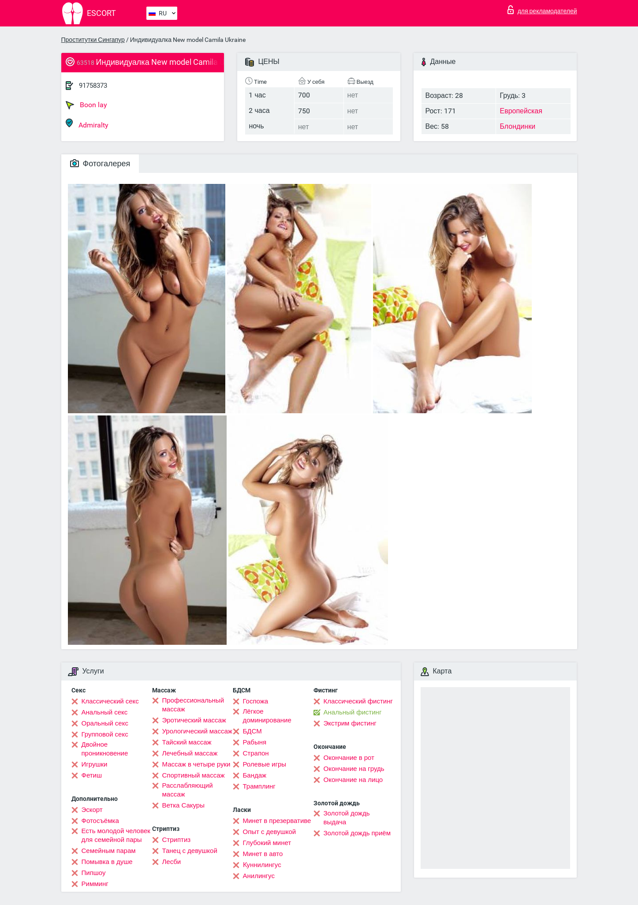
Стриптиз (176, 840)
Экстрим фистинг (350, 723)
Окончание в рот (349, 758)
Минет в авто (263, 854)
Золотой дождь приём (357, 833)
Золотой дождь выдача (347, 817)
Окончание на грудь (354, 769)
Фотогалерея (100, 163)
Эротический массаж (194, 720)
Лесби (171, 862)
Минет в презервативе (277, 821)
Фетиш (92, 775)
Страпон (256, 753)
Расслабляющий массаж (187, 790)
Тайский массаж (187, 742)
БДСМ (252, 731)
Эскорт (92, 810)
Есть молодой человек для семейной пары (116, 835)
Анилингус (259, 876)
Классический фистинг (358, 701)
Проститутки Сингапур (93, 39)
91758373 (93, 86)
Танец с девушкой (189, 851)
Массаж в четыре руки (196, 764)
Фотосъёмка (100, 821)
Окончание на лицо (353, 780)
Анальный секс (105, 712)
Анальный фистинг (353, 712)
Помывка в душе (107, 862)
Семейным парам (109, 851)
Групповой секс (105, 734)
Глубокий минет (267, 843)
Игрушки (95, 764)
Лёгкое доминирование (267, 715)
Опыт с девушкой (269, 832)
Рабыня (255, 742)
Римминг (95, 884)
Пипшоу (94, 873)
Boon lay (86, 105)
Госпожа (256, 701)
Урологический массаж (197, 731)
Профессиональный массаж (193, 704)
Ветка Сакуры (183, 805)
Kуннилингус (262, 865)
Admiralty (87, 123)
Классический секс (110, 701)
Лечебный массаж (190, 753)
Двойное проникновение (105, 748)
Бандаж (255, 775)
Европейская (521, 111)
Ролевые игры (265, 764)
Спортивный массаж (193, 775)
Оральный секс (105, 723)
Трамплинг (259, 786)
